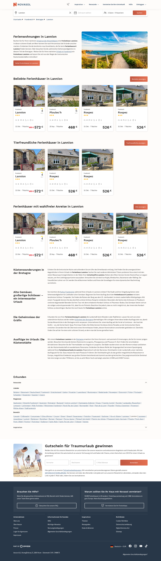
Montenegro (92, 392)
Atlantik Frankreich (30, 403)
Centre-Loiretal (71, 403)
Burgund (60, 403)
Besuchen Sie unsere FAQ (46, 505)
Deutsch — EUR (118, 546)
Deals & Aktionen (88, 528)
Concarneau (35, 416)
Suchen (139, 13)
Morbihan (43, 419)
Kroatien (72, 392)
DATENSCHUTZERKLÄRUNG (55, 473)
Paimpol (59, 419)
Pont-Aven (139, 419)
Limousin (16, 405)
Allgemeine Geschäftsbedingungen (60, 532)
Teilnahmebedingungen (72, 470)
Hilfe (130, 4)
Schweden (17, 395)
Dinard (69, 416)
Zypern (42, 395)
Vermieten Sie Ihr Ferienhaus (114, 505)
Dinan (63, 416)
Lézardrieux (17, 419)
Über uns (16, 521)
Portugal (137, 392)
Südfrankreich (30, 408)
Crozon (56, 416)
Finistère (87, 416)
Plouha (131, 419)
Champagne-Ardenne (86, 403)
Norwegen (113, 392)
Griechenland (56, 392)
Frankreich (29, 19)
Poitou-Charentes (122, 405)
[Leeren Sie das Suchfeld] (70, 12)
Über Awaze (17, 524)
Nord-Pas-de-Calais (70, 405)
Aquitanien (17, 403)
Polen (130, 392)
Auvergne (43, 403)
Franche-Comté (108, 403)
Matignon (34, 419)
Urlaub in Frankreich (64, 51)
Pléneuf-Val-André (83, 419)
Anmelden (134, 462)
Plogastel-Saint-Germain (117, 419)
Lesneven (141, 416)
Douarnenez (77, 416)
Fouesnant (96, 416)
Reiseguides (86, 524)
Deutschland (35, 392)
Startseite (17, 19)
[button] (87, 12)
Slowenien (26, 395)
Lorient (26, 419)
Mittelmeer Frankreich (53, 405)
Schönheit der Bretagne (84, 319)
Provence (134, 405)
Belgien (16, 392)
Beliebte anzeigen (139, 79)
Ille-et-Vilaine (115, 416)
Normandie (83, 405)
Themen (85, 521)
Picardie (111, 405)
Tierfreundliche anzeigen (136, 143)
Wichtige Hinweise (54, 524)
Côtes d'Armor (46, 416)
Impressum (17, 535)
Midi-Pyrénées (37, 405)
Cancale (16, 416)
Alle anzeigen (140, 207)
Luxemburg (81, 392)
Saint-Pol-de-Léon (66, 421)
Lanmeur (125, 416)
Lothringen (26, 405)
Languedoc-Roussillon (131, 403)
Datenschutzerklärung (124, 524)
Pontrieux (35, 421)
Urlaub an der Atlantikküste (47, 41)
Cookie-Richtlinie (122, 521)
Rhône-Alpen (18, 408)
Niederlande (103, 392)
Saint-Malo (53, 421)
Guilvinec (105, 416)
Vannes (85, 421)
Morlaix (51, 419)
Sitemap (119, 532)
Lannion (50, 19)
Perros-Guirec (69, 419)
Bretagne (39, 19)
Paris (91, 405)
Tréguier (78, 421)
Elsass (98, 403)
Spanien (35, 395)
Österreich (123, 392)
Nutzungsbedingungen (56, 528)
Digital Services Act (122, 528)
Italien (65, 392)
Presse (15, 528)
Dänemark (25, 392)
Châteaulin (25, 416)
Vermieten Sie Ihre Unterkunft (114, 4)
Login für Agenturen (20, 532)
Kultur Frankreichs (67, 292)
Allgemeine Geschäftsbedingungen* (135, 554)
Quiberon (44, 421)
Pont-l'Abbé (18, 421)
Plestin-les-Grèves (98, 419)
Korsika (119, 403)
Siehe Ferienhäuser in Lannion (26, 63)
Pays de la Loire (100, 405)
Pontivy (27, 421)
